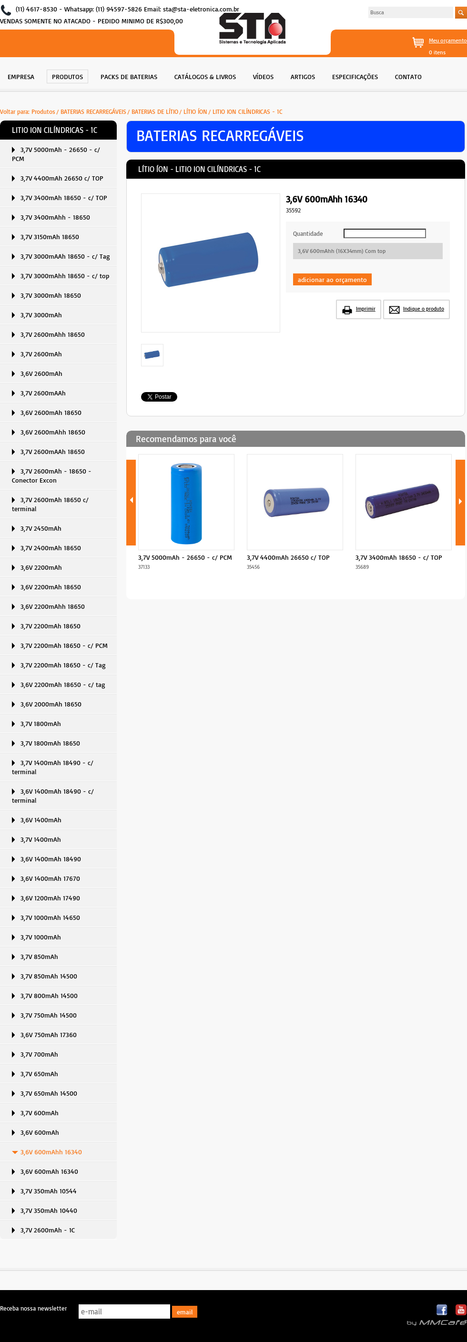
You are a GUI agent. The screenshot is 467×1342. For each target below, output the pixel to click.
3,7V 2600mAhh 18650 (52, 334)
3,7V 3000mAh (41, 314)
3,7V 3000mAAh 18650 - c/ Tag (65, 256)
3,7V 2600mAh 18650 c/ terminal (50, 504)
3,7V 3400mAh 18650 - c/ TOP (63, 197)
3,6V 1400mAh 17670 (50, 878)
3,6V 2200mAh (41, 567)
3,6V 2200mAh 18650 (50, 586)
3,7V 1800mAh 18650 (50, 742)
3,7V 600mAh (39, 1112)
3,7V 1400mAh (40, 839)
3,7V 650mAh (39, 1073)
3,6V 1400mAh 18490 (50, 858)
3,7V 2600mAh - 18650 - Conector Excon (51, 475)
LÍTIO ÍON (195, 111)
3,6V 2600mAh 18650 (50, 412)
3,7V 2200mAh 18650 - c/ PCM (64, 645)
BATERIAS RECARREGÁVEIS (93, 111)
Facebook (442, 1310)
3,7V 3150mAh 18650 (49, 236)
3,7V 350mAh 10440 (48, 1210)
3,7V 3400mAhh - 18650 (55, 217)
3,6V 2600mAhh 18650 (52, 431)
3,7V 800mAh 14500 (49, 995)
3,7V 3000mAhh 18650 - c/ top (64, 275)
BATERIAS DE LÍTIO (155, 111)
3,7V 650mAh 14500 (48, 1093)
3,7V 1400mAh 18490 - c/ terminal (52, 767)
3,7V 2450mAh (40, 528)
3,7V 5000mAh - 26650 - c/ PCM (56, 154)
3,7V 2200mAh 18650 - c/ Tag (63, 664)
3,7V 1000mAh (40, 936)
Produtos (43, 111)
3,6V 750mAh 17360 (48, 1034)
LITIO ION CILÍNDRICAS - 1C (248, 111)
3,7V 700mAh (39, 1054)
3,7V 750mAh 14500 (48, 1014)
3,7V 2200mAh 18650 (50, 625)
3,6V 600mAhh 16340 (51, 1151)
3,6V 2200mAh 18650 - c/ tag (62, 684)
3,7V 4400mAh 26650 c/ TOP (61, 177)
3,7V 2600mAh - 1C (47, 1229)
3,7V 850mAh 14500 (48, 975)
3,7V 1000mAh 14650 (50, 917)
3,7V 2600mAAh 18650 (52, 451)
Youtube (461, 1310)
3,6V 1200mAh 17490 (50, 897)
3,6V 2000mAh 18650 (50, 703)
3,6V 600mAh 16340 (49, 1171)
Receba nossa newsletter (33, 1308)
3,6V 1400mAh (40, 819)
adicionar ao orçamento (332, 279)
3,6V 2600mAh (41, 373)
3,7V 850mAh (39, 956)
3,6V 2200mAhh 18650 (52, 606)
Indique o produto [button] (423, 308)
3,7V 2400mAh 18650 (50, 547)
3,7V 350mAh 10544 (48, 1190)
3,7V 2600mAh (41, 353)
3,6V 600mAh (39, 1132)
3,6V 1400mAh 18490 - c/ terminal (53, 796)
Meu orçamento (448, 40)
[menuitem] (21, 75)
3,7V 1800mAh (40, 723)
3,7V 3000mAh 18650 (50, 295)
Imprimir (366, 308)
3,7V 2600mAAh (43, 392)
